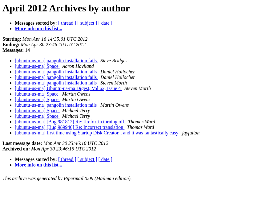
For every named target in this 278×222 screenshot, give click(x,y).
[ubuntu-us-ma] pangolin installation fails (56, 60)
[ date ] (105, 23)
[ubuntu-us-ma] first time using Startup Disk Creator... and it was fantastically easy (97, 132)
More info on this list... (38, 28)
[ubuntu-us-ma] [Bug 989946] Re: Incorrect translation (69, 127)
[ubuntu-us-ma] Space (37, 66)
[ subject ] (87, 23)
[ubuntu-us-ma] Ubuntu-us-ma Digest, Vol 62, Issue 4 (68, 88)
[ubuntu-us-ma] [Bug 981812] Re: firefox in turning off (70, 121)
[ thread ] (67, 23)
